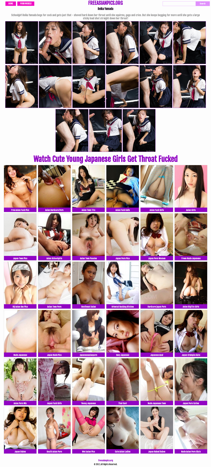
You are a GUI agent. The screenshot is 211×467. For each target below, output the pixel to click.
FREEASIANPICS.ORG (105, 3)
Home (10, 3)
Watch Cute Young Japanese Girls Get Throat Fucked (105, 159)
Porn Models (25, 3)
